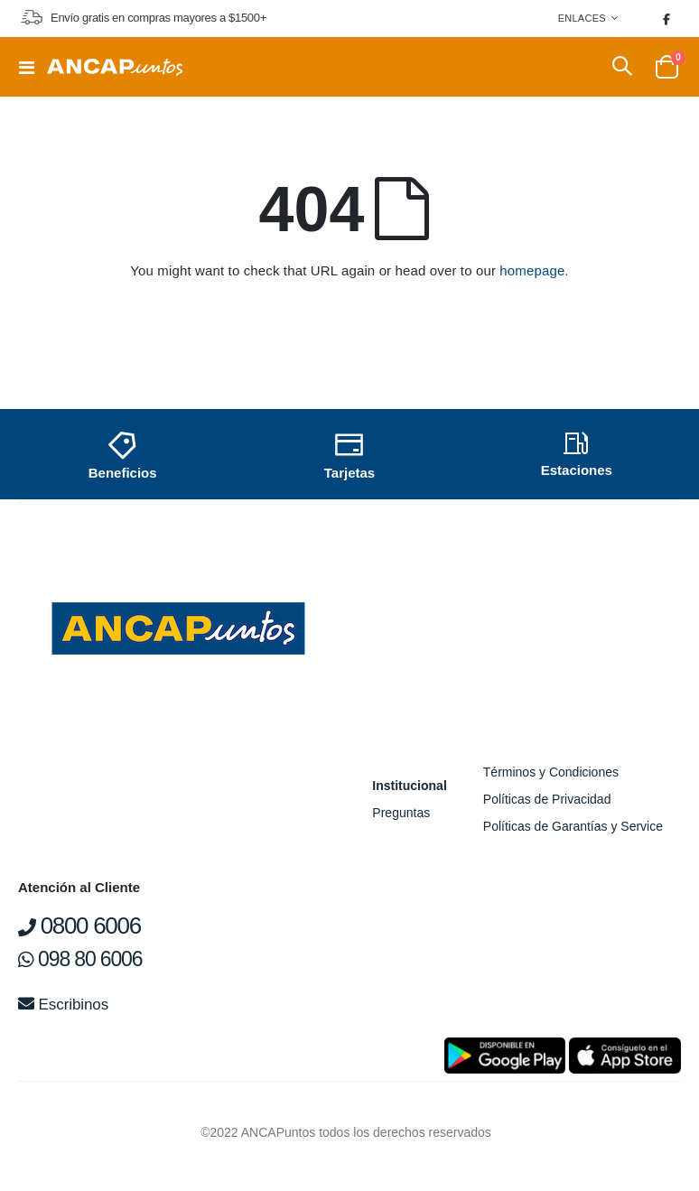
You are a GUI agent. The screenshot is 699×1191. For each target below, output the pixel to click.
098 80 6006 (80, 959)
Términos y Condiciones (551, 772)
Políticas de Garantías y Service (573, 826)
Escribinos (63, 1004)
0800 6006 (79, 925)
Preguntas (401, 812)
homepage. (533, 270)
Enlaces (582, 18)
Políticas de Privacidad (547, 799)
